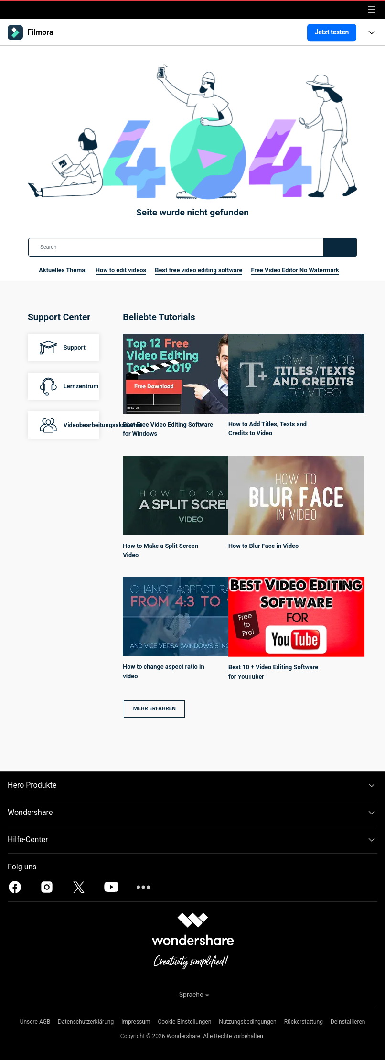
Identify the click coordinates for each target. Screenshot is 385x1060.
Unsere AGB (35, 1021)
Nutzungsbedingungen (247, 1021)
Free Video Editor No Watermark (295, 270)
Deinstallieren (348, 1021)
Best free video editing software (198, 270)
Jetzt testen (332, 32)
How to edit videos (121, 270)
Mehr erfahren (154, 709)
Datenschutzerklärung (86, 1021)
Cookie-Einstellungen (185, 1021)
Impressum (135, 1021)
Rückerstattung (303, 1021)
